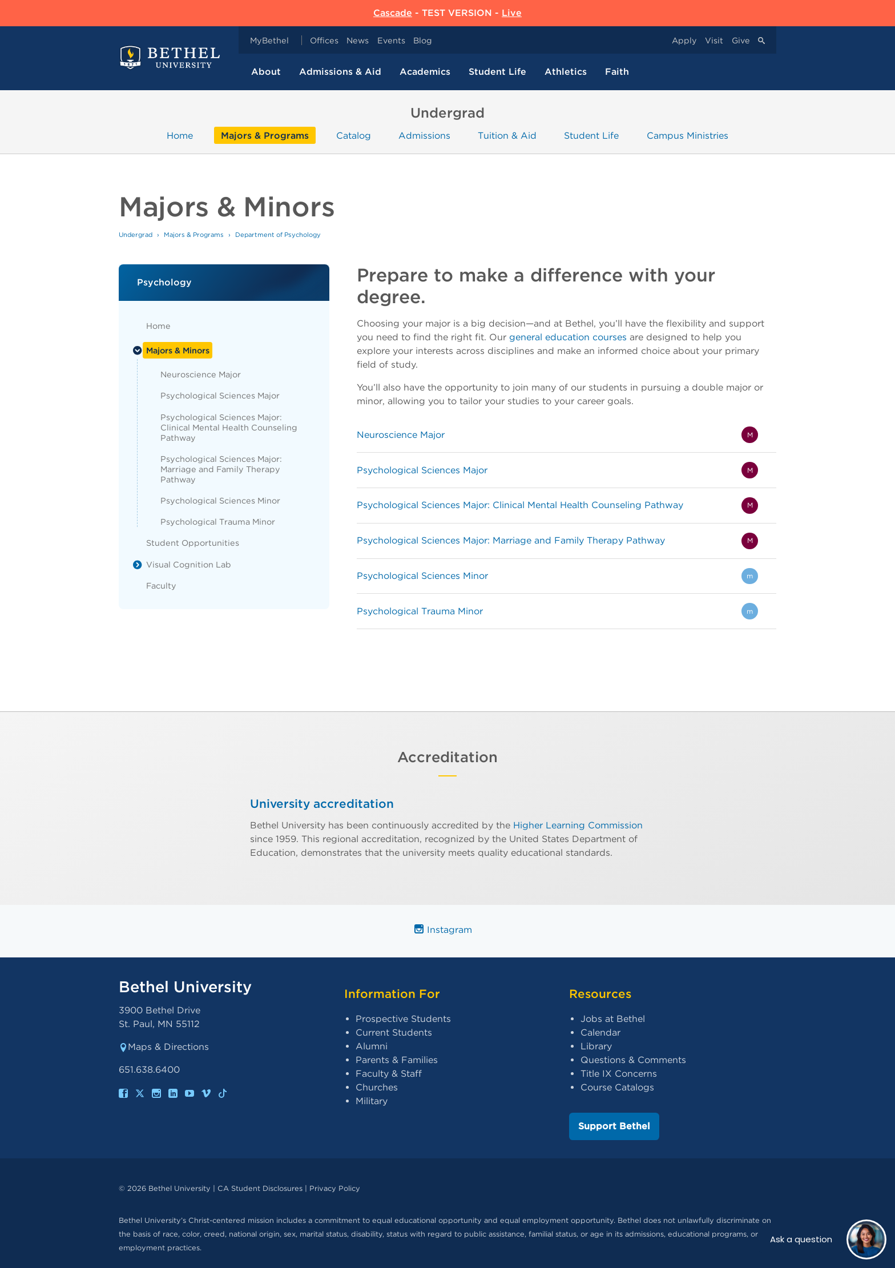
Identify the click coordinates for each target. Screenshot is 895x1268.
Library (596, 1046)
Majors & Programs (265, 135)
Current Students (394, 1032)
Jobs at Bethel (612, 1018)
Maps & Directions (164, 1046)
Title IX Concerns (618, 1073)
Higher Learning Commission (578, 824)
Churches (377, 1087)
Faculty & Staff (389, 1073)
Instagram (443, 929)
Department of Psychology (278, 235)
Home (180, 135)
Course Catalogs (617, 1087)
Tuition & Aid (507, 135)
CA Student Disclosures (260, 1188)
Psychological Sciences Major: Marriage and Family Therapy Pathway (221, 469)
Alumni (372, 1046)
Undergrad (135, 235)
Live (512, 12)
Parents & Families (397, 1059)
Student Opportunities (192, 543)
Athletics (566, 71)
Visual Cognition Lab (188, 564)
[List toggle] (137, 350)
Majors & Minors (177, 350)
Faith (617, 71)
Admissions (424, 135)
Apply (684, 40)
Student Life (497, 71)
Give (741, 40)
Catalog (353, 135)
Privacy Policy (334, 1188)
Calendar (600, 1032)
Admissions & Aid (340, 71)
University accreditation (322, 803)
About (266, 71)
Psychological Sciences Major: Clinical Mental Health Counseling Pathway (228, 427)
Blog (422, 40)
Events (391, 40)
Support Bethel (614, 1126)
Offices (324, 40)
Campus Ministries (687, 135)
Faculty (161, 585)
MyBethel (269, 40)
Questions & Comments (633, 1059)
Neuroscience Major (200, 374)
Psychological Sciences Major (220, 395)
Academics (425, 71)
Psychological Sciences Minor (220, 500)
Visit (714, 40)
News (357, 40)
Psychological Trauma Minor (217, 521)
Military (372, 1101)
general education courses (568, 337)
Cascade (392, 12)
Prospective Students (403, 1018)
